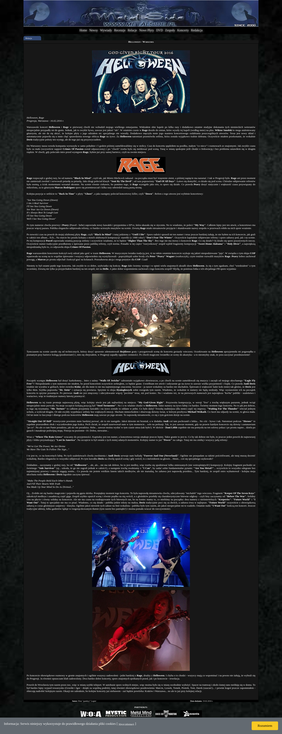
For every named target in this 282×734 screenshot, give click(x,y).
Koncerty (183, 30)
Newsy (93, 30)
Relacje (132, 30)
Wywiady (106, 30)
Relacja (28, 38)
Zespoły (170, 30)
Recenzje (120, 30)
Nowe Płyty (146, 30)
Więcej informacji (126, 724)
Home (83, 30)
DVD (159, 30)
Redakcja (197, 30)
